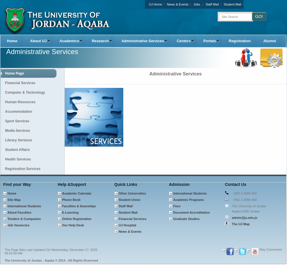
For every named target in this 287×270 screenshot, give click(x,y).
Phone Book (71, 199)
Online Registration (76, 219)
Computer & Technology (25, 92)
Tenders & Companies (24, 219)
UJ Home (155, 4)
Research (102, 41)
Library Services (18, 140)
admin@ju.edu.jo (244, 217)
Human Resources (20, 102)
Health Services (18, 159)
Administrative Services (144, 41)
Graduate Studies (186, 219)
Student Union (129, 199)
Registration (240, 41)
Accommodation (18, 112)
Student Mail (232, 4)
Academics (71, 41)
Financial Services (20, 83)
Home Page (14, 73)
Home (12, 41)
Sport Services (17, 121)
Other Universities (132, 193)
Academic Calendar (77, 193)
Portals (211, 41)
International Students (24, 206)
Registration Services (23, 169)
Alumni (269, 41)
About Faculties (19, 212)
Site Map (14, 199)
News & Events (178, 4)
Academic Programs (188, 199)
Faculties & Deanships (79, 206)
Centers (185, 41)
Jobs (196, 4)
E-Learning (70, 212)
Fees (176, 206)
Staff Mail (212, 4)
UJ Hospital (127, 225)
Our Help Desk (73, 225)
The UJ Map (241, 224)
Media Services (17, 131)
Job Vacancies (18, 225)
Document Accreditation (191, 212)
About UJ (40, 41)
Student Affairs (17, 150)
